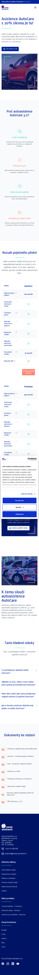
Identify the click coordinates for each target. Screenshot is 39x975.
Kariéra (4, 939)
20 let (3, 947)
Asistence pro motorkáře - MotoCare (14, 915)
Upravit (20, 507)
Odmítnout (19, 514)
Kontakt (4, 930)
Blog (3, 943)
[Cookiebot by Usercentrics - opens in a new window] (28, 459)
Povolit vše (19, 500)
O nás (3, 934)
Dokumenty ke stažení (9, 874)
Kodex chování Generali (9, 887)
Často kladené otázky (9, 870)
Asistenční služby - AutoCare (11, 911)
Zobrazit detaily (27, 494)
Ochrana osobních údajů (9, 883)
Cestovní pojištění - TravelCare (12, 906)
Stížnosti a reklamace (8, 878)
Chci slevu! (26, 2)
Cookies (4, 891)
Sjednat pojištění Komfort (28, 372)
